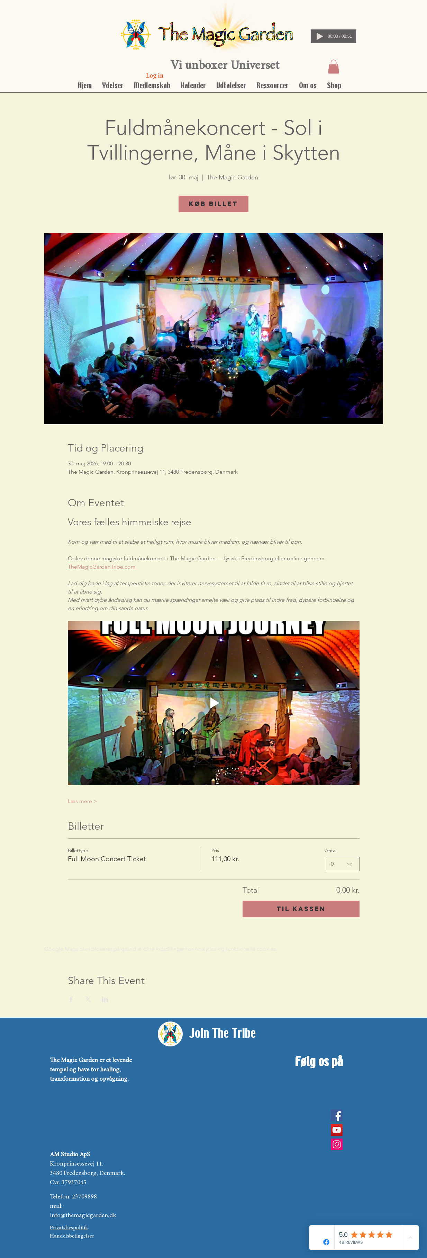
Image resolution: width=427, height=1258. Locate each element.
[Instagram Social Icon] (337, 1144)
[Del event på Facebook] (71, 999)
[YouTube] (337, 1130)
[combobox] (342, 864)
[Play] (320, 36)
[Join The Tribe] (222, 1034)
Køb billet (213, 204)
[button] (333, 67)
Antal (330, 850)
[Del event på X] (88, 999)
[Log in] (155, 76)
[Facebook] (337, 1115)
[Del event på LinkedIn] (105, 999)
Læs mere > (82, 801)
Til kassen (301, 909)
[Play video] (214, 703)
